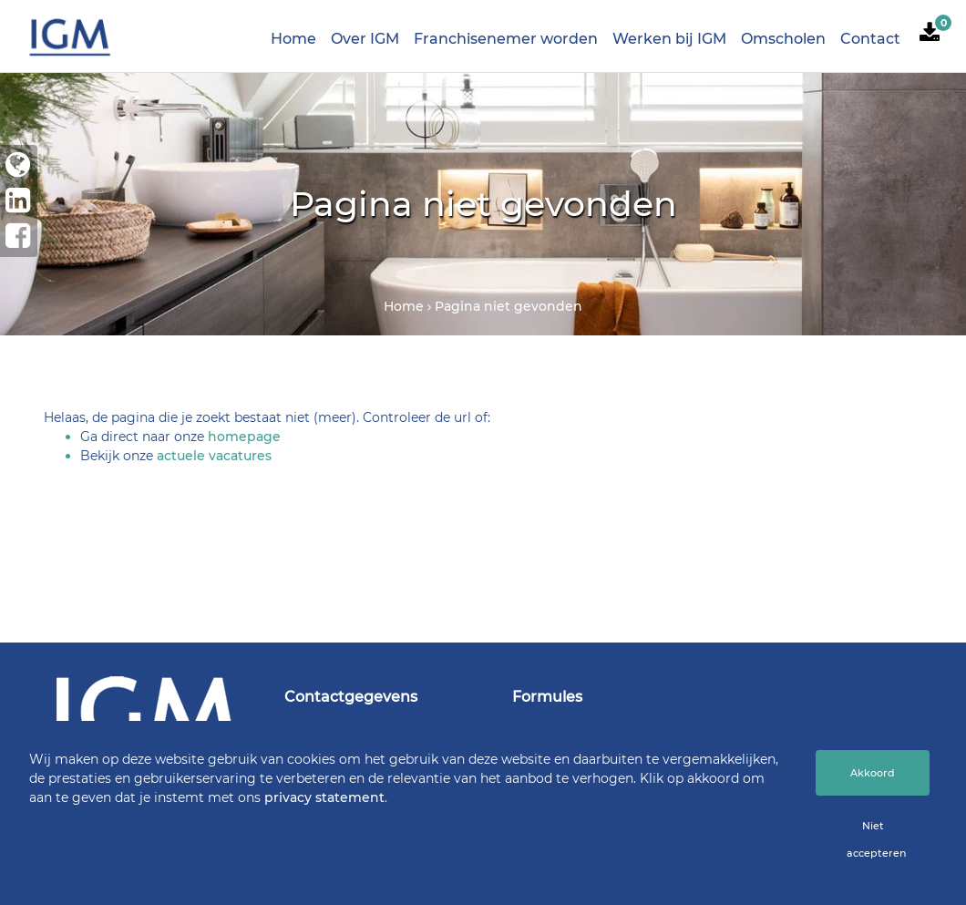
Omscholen (783, 38)
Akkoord (872, 772)
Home (293, 38)
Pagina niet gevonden (508, 306)
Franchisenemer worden (506, 38)
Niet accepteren (876, 839)
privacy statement (324, 797)
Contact (870, 38)
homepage (244, 436)
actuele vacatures (214, 455)
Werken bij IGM (669, 38)
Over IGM (365, 38)
